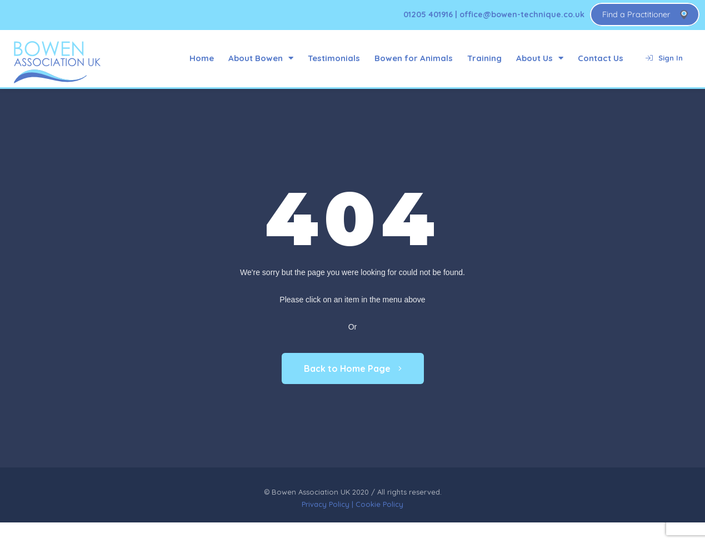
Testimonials (334, 58)
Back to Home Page (353, 368)
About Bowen (260, 58)
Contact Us (600, 58)
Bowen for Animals (413, 58)
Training (484, 58)
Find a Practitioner (636, 14)
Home (201, 58)
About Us (539, 58)
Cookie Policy (379, 504)
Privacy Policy (325, 504)
